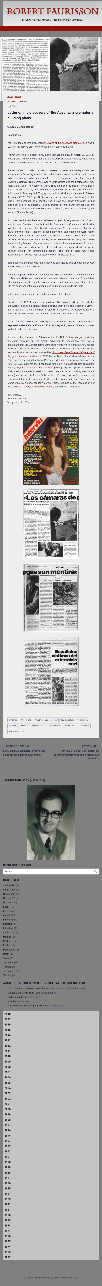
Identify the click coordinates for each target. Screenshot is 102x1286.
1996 (8, 1130)
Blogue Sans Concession (21, 992)
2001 (8, 1103)
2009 (8, 1061)
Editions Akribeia (17, 997)
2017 (8, 1019)
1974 (8, 1246)
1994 (8, 1141)
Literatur (7, 923)
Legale (6, 915)
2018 (8, 1014)
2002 (8, 1098)
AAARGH (12, 1001)
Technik (7, 966)
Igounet (12, 726)
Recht (6, 953)
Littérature (8, 932)
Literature (8, 928)
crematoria (82, 720)
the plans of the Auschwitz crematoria (64, 143)
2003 (8, 1093)
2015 (8, 1029)
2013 (8, 1040)
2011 (8, 1051)
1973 (8, 1252)
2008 (8, 1066)
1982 (8, 1204)
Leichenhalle (38, 726)
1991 (8, 1156)
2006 (8, 1077)
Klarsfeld (24, 726)
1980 (8, 1215)
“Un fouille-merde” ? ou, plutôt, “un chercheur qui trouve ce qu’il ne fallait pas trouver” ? (76, 752)
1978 (8, 1225)
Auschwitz (26, 720)
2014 (8, 1035)
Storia (6, 958)
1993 (8, 1146)
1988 (8, 1172)
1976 (8, 1236)
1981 (8, 1209)
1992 (8, 1151)
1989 (8, 1167)
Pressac (85, 726)
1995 (8, 1135)
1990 (8, 1162)
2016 (8, 1024)
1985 (8, 1188)
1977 (8, 1230)
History (11, 101)
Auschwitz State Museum (45, 720)
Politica (7, 936)
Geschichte (9, 894)
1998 (8, 1119)
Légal (6, 911)
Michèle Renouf (70, 726)
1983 (8, 1199)
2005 (8, 1082)
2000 (8, 1109)
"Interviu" (13, 720)
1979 (8, 1220)
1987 (8, 1178)
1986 (8, 1183)
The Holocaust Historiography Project (28, 1005)
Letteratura (9, 919)
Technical (21, 101)
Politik (6, 945)
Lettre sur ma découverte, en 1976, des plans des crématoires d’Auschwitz (26, 750)
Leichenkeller (53, 726)
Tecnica (7, 975)
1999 (8, 1114)
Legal (6, 906)
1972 (8, 1257)
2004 (8, 1088)
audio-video (9, 885)
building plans (67, 720)
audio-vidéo (9, 889)
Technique (8, 971)
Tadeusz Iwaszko (17, 731)
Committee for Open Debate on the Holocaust (32, 988)
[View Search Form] (51, 28)
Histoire (7, 898)
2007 (8, 1072)
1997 (8, 1125)
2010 (8, 1056)
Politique (7, 949)
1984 (8, 1193)
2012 (8, 1045)
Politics (7, 941)
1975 (8, 1241)
